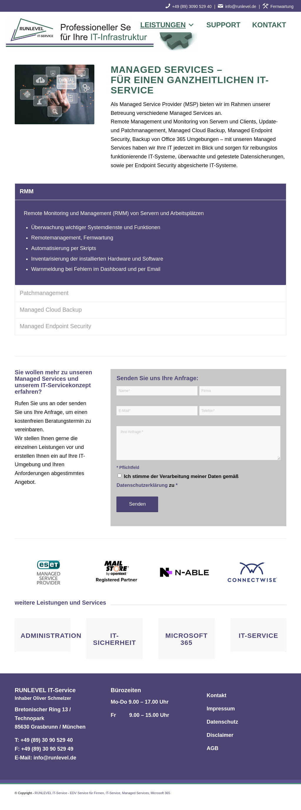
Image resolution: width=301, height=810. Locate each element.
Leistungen (167, 25)
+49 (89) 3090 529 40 (192, 6)
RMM (27, 191)
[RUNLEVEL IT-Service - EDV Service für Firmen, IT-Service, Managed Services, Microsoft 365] (101, 35)
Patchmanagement (44, 293)
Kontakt (269, 25)
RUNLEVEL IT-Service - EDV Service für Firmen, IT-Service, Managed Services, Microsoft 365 (102, 793)
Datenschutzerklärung (142, 485)
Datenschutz (222, 722)
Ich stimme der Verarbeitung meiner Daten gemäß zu (177, 481)
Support (223, 25)
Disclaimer (220, 735)
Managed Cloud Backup (51, 309)
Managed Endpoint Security (55, 326)
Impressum (221, 709)
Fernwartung (278, 6)
